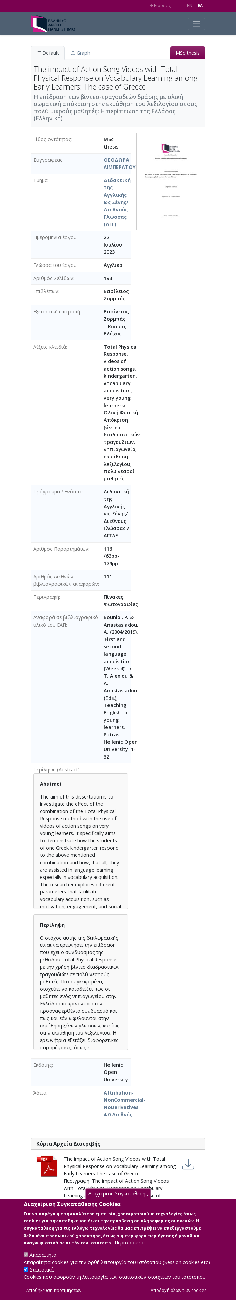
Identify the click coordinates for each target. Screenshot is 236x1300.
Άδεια (39, 1092)
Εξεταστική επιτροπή (56, 311)
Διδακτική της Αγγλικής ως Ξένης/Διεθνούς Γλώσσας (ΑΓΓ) (117, 202)
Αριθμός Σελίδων (53, 278)
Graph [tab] (80, 53)
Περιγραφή (46, 597)
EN (189, 5)
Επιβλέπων (45, 291)
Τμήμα (40, 180)
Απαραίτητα (42, 1263)
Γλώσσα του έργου (55, 265)
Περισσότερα (130, 1251)
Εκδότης (42, 1065)
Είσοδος (160, 5)
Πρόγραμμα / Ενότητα (58, 491)
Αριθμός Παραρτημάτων (60, 549)
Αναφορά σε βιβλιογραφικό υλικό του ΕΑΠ (65, 621)
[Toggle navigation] (196, 24)
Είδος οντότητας (52, 139)
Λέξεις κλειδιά (49, 346)
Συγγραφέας (48, 160)
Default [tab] (47, 53)
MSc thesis (188, 53)
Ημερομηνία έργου (55, 237)
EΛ (200, 5)
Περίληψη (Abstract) (56, 769)
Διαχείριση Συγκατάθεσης (118, 1202)
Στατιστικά (41, 1278)
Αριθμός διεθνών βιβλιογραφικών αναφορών (65, 580)
